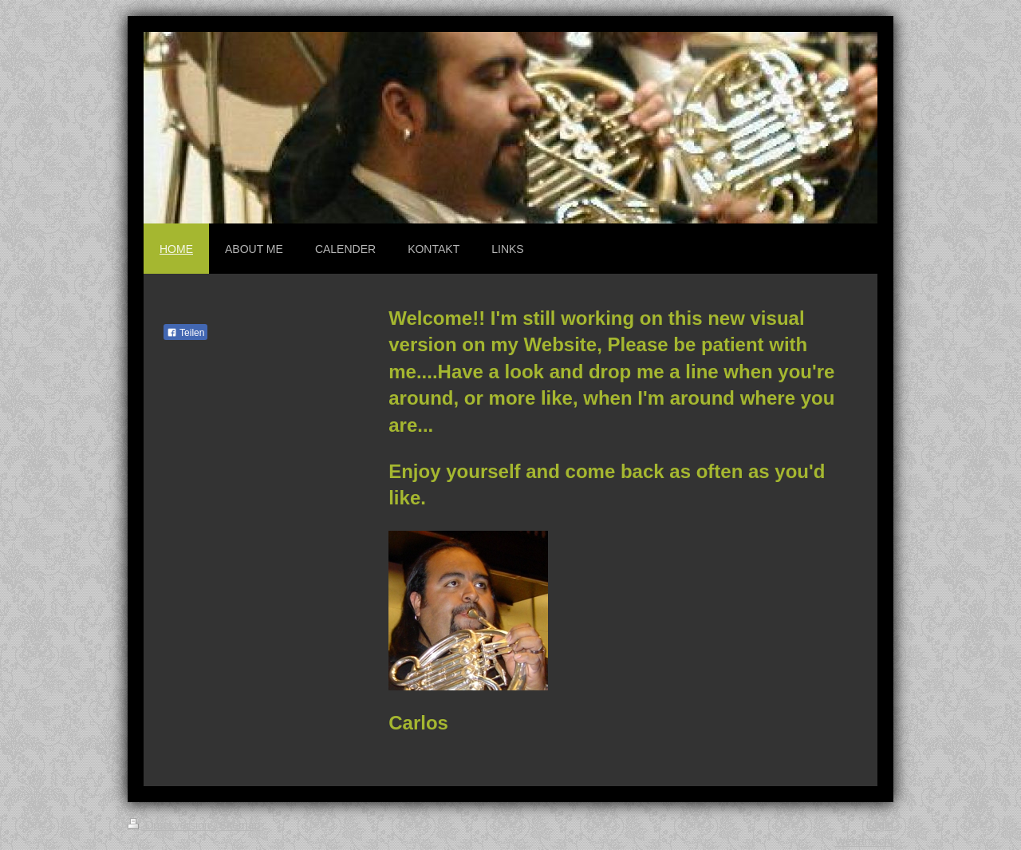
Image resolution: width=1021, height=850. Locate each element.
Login (879, 825)
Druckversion (170, 825)
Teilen (185, 332)
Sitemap (239, 825)
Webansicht (864, 841)
